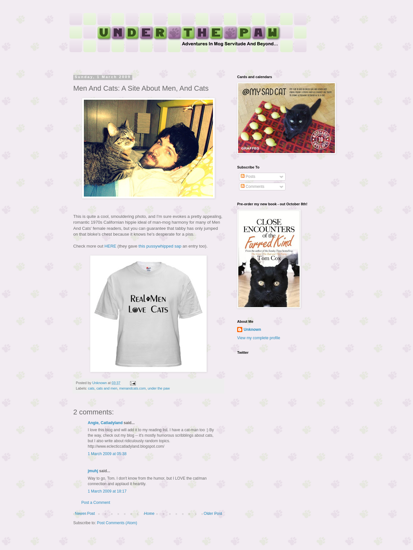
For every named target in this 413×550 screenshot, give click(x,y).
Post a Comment (95, 502)
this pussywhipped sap (159, 246)
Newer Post (85, 513)
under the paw (159, 388)
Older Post (213, 513)
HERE (110, 246)
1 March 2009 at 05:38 (107, 454)
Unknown (252, 329)
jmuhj (93, 471)
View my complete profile (258, 338)
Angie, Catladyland (105, 423)
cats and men (106, 388)
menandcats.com (132, 388)
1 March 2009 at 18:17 (107, 491)
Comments (252, 186)
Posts (248, 176)
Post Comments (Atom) (117, 523)
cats (91, 388)
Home (149, 513)
